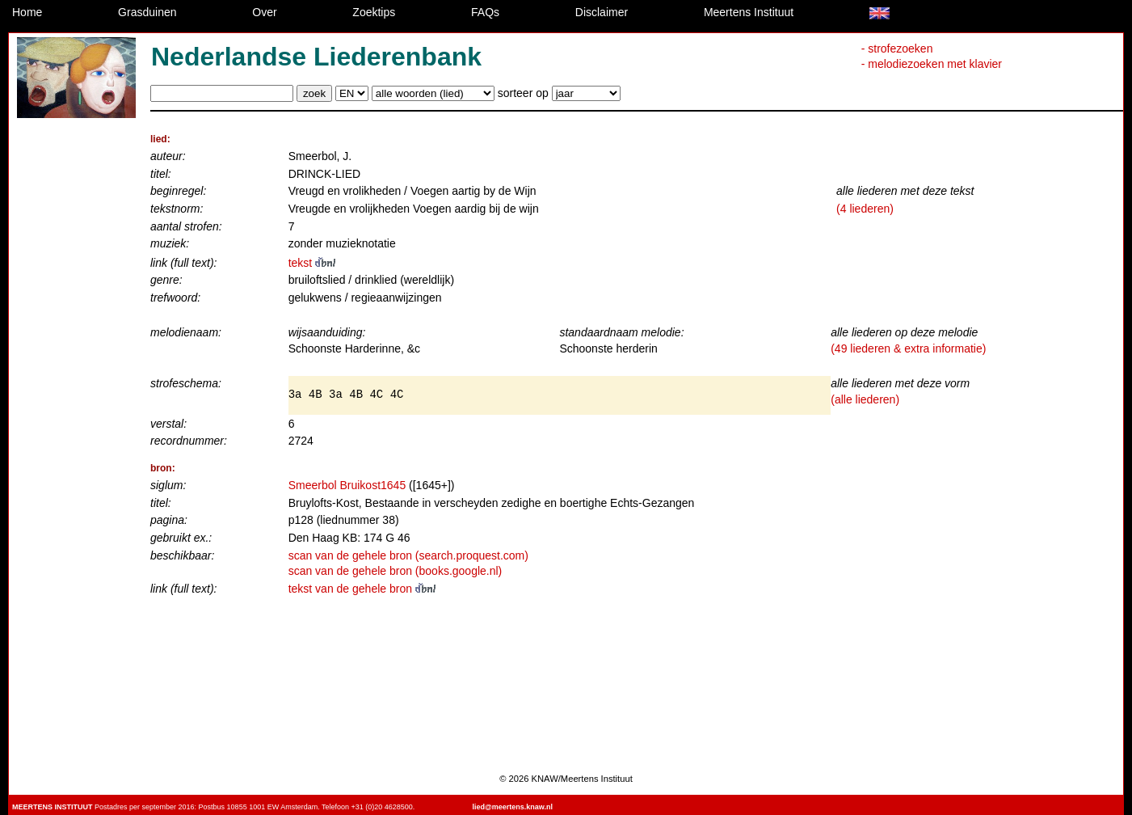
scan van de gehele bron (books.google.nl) (395, 570)
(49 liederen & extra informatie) (908, 348)
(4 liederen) (865, 208)
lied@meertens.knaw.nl (512, 807)
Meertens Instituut (748, 12)
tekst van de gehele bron (362, 588)
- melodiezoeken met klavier (931, 63)
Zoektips (373, 12)
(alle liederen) (865, 399)
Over (264, 12)
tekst (311, 262)
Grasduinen (147, 12)
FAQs (485, 12)
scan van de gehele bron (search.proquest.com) (408, 555)
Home (27, 12)
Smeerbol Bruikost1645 (347, 485)
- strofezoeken (897, 48)
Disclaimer (601, 12)
